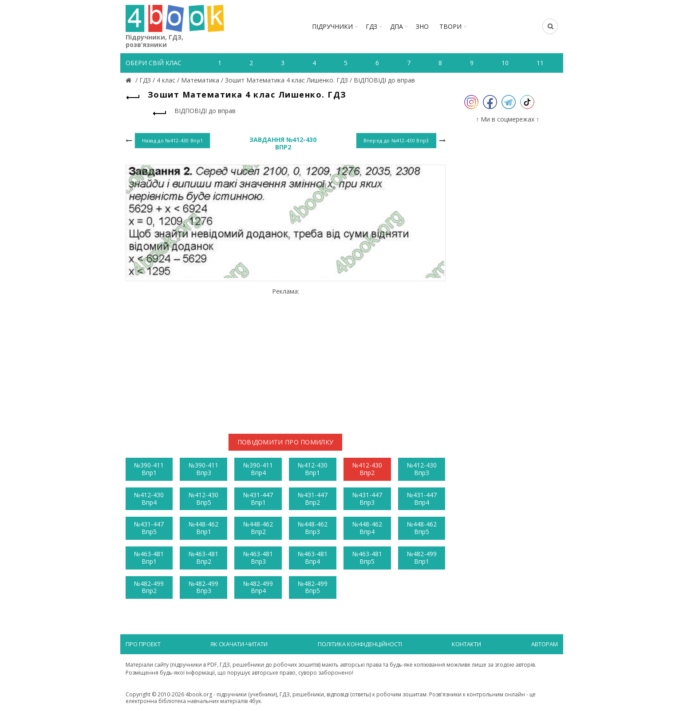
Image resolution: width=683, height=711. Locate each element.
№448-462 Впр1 (203, 528)
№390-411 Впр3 (203, 469)
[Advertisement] (286, 357)
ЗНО (422, 26)
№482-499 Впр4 (258, 587)
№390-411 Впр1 (149, 469)
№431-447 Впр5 (149, 528)
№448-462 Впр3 (313, 528)
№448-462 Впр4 (367, 528)
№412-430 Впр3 (422, 469)
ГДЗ (371, 26)
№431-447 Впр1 (258, 499)
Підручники (332, 26)
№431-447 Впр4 (422, 499)
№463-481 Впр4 (313, 558)
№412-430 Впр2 (367, 469)
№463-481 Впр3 (258, 558)
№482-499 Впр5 (313, 587)
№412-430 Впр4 (149, 499)
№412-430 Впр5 (203, 499)
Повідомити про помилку (285, 442)
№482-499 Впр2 (149, 587)
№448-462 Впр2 (258, 528)
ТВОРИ (450, 26)
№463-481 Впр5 (367, 558)
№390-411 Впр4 (258, 469)
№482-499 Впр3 (203, 587)
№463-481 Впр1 (149, 558)
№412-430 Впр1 (313, 469)
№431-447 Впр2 (313, 499)
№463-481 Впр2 (203, 558)
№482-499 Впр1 (422, 558)
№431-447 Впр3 (367, 499)
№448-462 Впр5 (422, 528)
